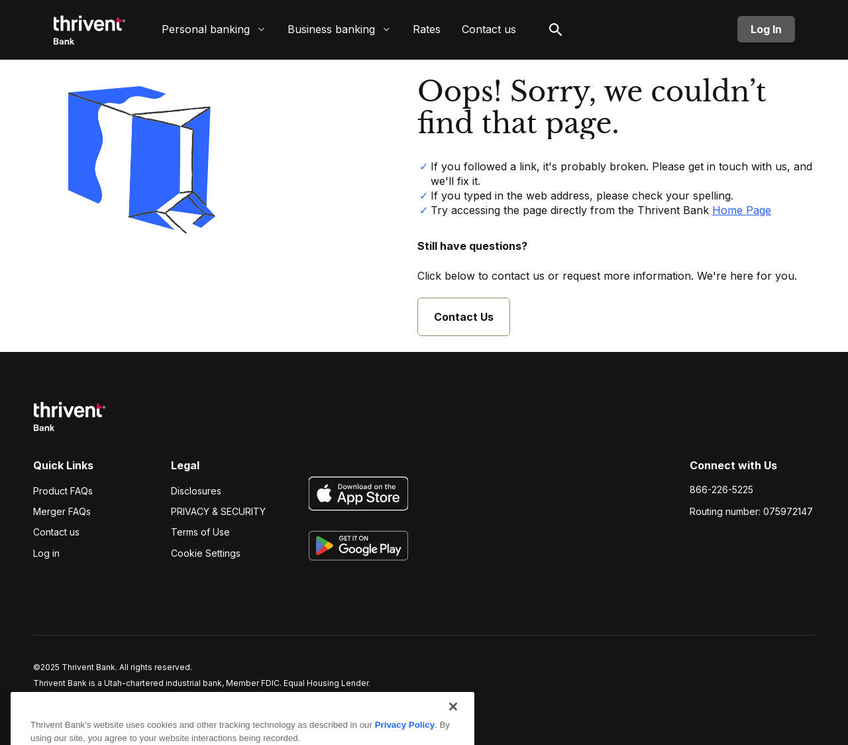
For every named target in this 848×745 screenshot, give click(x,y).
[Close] (453, 725)
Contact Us (464, 316)
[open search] (556, 29)
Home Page (741, 210)
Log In (766, 29)
